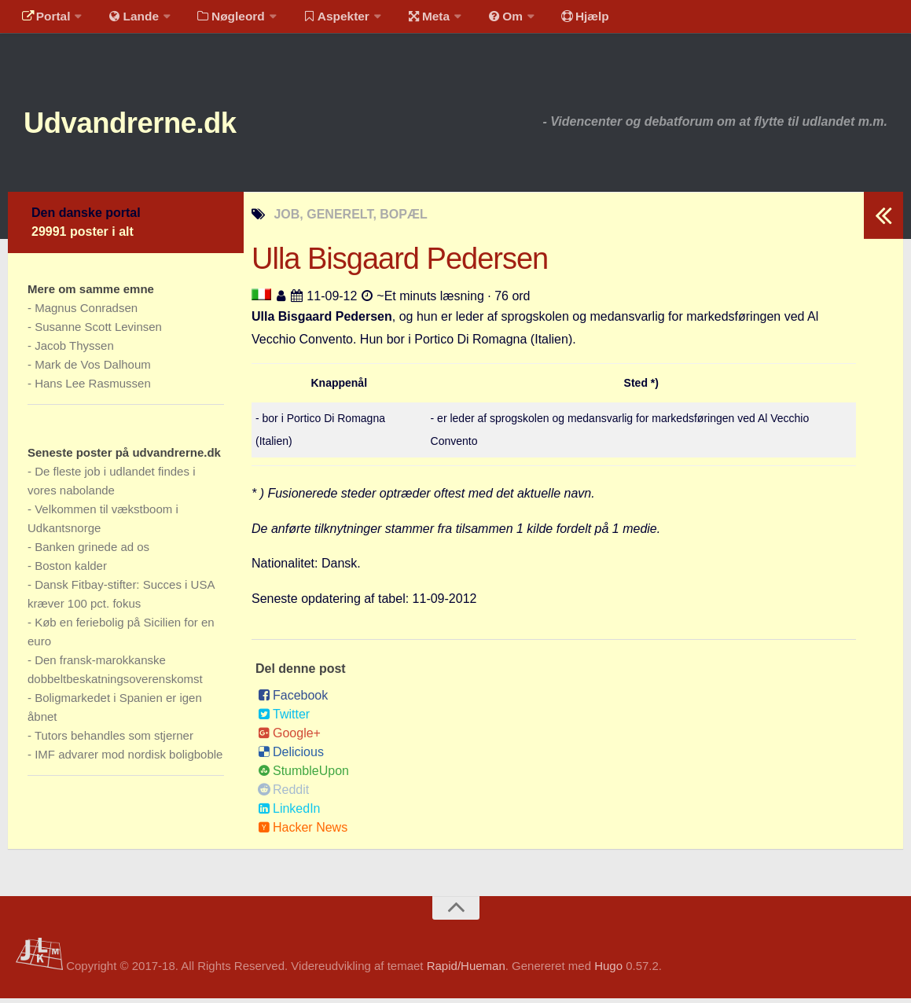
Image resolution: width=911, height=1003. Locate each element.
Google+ (289, 737)
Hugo (608, 969)
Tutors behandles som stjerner (114, 740)
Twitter (284, 719)
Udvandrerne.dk (147, 125)
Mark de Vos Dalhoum (93, 369)
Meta (413, 19)
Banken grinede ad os (92, 551)
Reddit (283, 794)
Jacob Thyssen (74, 350)
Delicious (291, 756)
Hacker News (302, 832)
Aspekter (325, 19)
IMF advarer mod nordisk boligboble (128, 759)
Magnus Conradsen (86, 312)
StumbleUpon (303, 775)
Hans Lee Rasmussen (93, 388)
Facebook (293, 700)
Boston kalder (71, 570)
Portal (44, 19)
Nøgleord (222, 19)
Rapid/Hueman (466, 969)
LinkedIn (289, 813)
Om (487, 19)
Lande (128, 19)
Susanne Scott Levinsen (98, 331)
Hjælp (562, 19)
